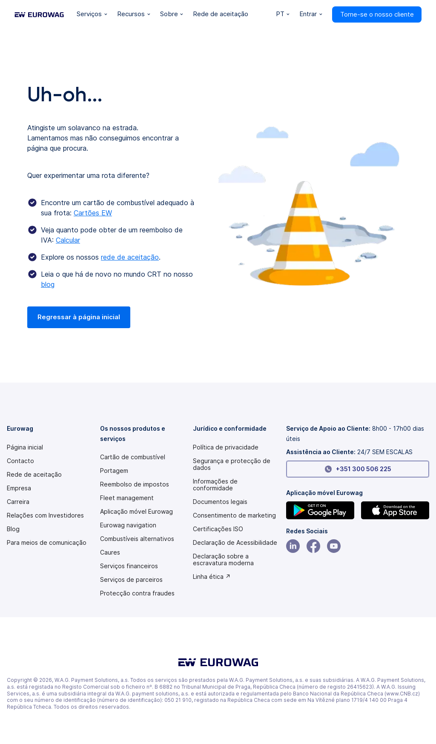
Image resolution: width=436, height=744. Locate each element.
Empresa (19, 488)
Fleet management (127, 498)
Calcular (68, 240)
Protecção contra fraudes (137, 593)
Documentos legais (220, 501)
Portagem (114, 470)
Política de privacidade (225, 447)
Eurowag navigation (128, 525)
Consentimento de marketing (234, 515)
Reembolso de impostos (134, 484)
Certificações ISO (218, 529)
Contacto (20, 461)
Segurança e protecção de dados (231, 464)
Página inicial (25, 447)
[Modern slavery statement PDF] (235, 542)
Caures (110, 552)
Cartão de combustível (132, 457)
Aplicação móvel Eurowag (136, 511)
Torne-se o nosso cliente (377, 14)
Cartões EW (93, 213)
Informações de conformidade (215, 485)
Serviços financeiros (129, 566)
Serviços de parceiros (131, 579)
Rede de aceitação (34, 474)
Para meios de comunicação (46, 542)
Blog (13, 529)
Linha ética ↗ (212, 576)
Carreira (18, 501)
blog (47, 284)
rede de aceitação (130, 257)
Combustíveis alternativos (137, 538)
